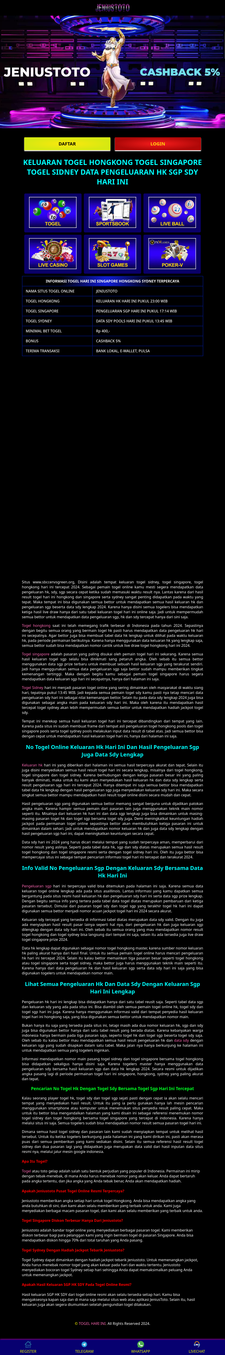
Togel (26, 1171)
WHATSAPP (140, 1347)
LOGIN (157, 144)
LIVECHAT (197, 1347)
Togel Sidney (33, 687)
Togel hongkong (36, 625)
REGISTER (28, 1347)
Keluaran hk (32, 765)
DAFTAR (67, 144)
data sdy (181, 1040)
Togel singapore (36, 654)
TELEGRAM (84, 1347)
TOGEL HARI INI (92, 1323)
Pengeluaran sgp (37, 886)
